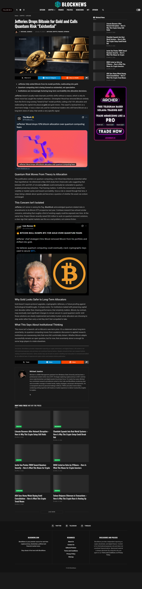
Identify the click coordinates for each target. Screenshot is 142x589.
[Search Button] (103, 10)
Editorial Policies (71, 549)
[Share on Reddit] (72, 78)
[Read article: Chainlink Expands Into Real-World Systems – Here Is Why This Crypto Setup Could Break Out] (71, 421)
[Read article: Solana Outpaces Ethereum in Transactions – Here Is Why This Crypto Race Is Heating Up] (71, 485)
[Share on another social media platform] (86, 78)
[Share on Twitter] (26, 78)
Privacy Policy (71, 555)
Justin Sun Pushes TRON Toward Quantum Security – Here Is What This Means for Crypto (32, 467)
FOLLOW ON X (7, 10)
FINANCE (61, 10)
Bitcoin (47, 185)
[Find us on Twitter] (17, 10)
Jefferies (18, 96)
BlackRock (49, 208)
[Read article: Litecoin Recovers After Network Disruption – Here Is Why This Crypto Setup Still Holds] (32, 421)
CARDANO (19, 492)
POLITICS (70, 10)
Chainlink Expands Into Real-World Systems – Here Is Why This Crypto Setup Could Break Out (70, 435)
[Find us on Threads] (24, 10)
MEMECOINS (80, 10)
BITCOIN (42, 10)
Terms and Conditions (71, 552)
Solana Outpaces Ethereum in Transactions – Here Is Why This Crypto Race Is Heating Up (70, 498)
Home (16, 16)
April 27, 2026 (19, 438)
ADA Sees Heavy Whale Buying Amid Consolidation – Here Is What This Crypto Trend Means (30, 499)
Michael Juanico (26, 32)
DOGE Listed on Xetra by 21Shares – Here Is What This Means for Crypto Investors (69, 467)
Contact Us (71, 546)
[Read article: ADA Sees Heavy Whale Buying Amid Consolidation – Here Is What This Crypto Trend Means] (32, 485)
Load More (51, 513)
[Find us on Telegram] (20, 10)
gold (45, 105)
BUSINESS (58, 428)
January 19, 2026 (40, 32)
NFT (88, 10)
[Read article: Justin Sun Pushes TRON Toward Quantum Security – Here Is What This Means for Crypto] (32, 454)
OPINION (95, 10)
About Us (71, 543)
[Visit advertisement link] (110, 113)
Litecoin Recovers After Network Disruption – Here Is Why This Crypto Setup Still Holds (32, 434)
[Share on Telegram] (49, 78)
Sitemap (70, 558)
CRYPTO (50, 10)
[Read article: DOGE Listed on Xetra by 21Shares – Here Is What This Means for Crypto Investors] (71, 454)
